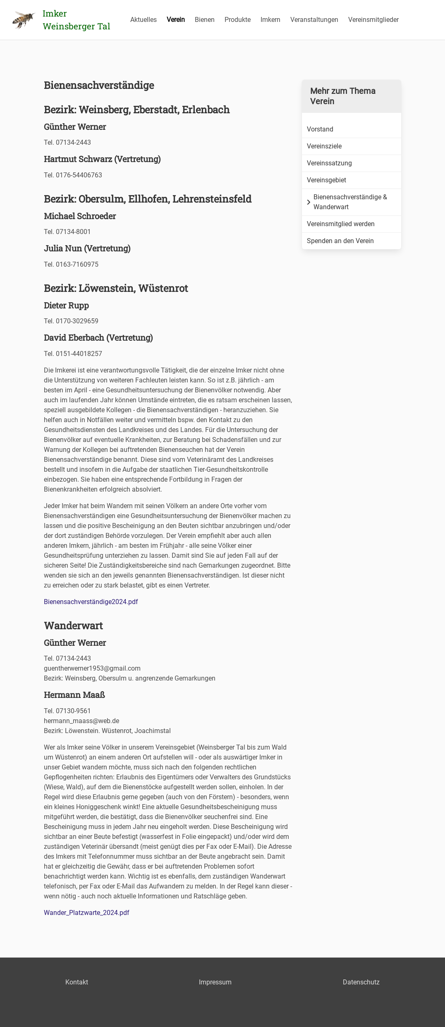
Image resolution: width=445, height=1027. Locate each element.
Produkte (238, 20)
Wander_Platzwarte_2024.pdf (86, 913)
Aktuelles (143, 20)
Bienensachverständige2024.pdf (91, 602)
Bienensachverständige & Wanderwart (347, 202)
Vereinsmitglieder (373, 20)
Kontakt (76, 982)
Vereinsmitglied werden (341, 224)
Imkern (270, 20)
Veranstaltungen (314, 20)
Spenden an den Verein (340, 241)
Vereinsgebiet (326, 180)
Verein (176, 20)
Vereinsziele (324, 146)
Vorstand (320, 129)
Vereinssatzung (329, 163)
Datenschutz (361, 982)
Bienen (205, 20)
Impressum (215, 982)
